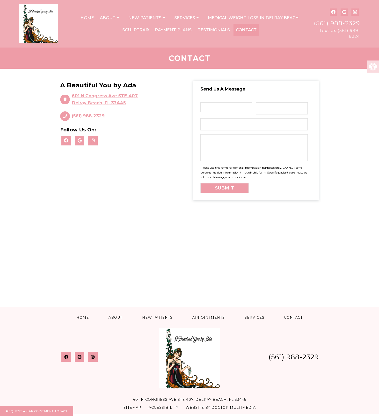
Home (87, 18)
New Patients (144, 18)
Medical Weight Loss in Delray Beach (253, 18)
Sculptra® (135, 30)
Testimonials (214, 30)
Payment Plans (173, 30)
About (108, 18)
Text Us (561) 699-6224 (339, 34)
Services (184, 18)
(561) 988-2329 (337, 23)
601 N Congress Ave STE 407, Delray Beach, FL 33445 (189, 401)
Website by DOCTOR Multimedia (221, 409)
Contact (246, 30)
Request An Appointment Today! (36, 411)
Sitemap (132, 409)
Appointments (208, 319)
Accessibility (163, 409)
